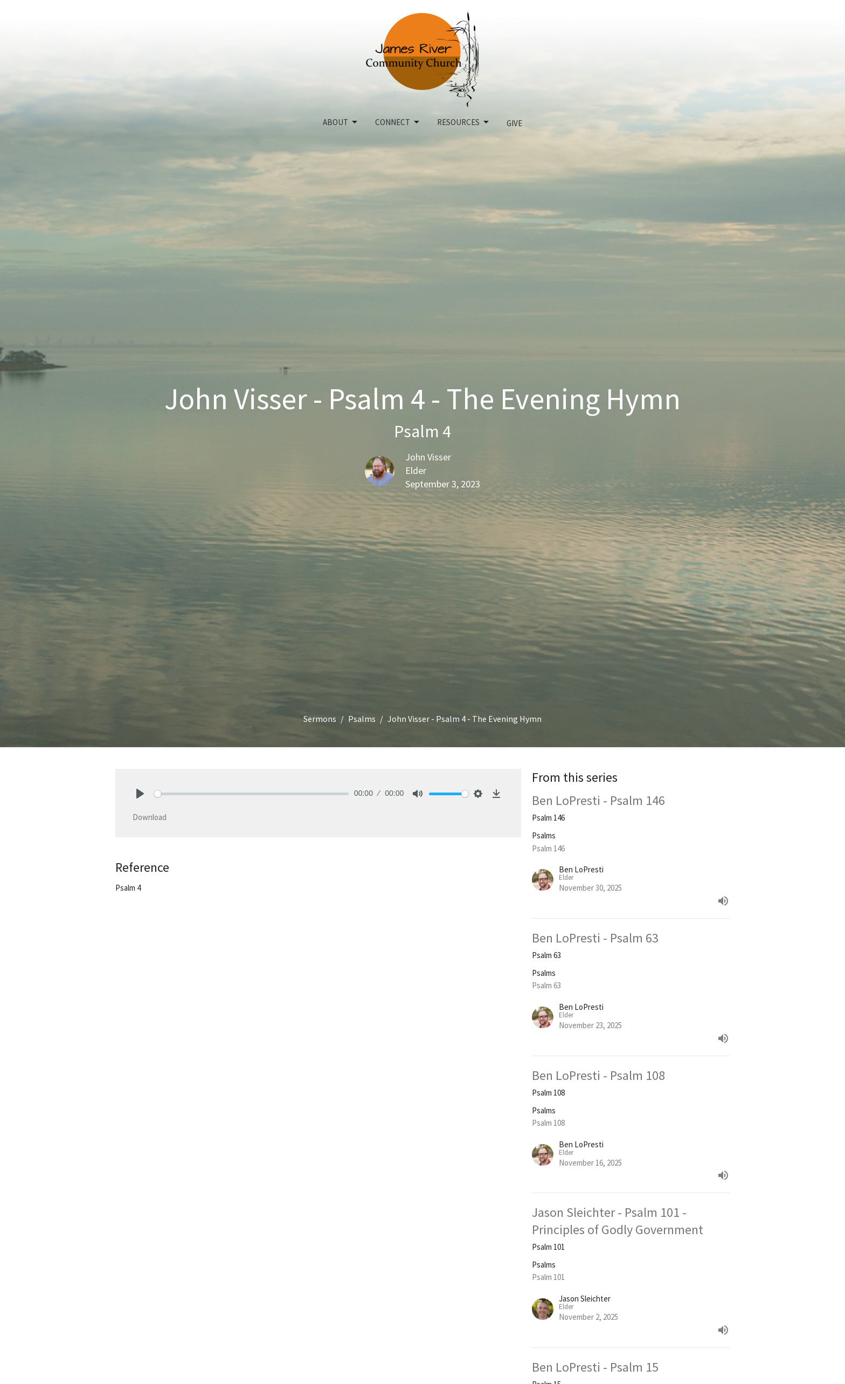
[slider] (251, 794)
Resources (463, 122)
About (341, 122)
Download (150, 817)
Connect (398, 122)
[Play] (140, 793)
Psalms (362, 718)
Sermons (319, 718)
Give (514, 123)
